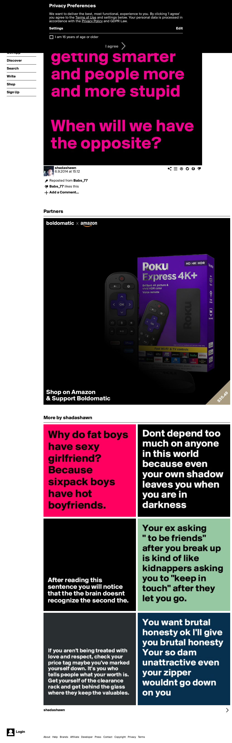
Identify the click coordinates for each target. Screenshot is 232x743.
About (47, 737)
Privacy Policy (92, 21)
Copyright (120, 737)
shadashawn (65, 168)
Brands (64, 737)
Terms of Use (85, 17)
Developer (87, 737)
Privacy (132, 737)
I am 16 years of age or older (76, 37)
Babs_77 (80, 181)
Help (55, 737)
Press (98, 737)
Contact (107, 737)
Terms (141, 737)
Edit (179, 28)
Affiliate (74, 737)
